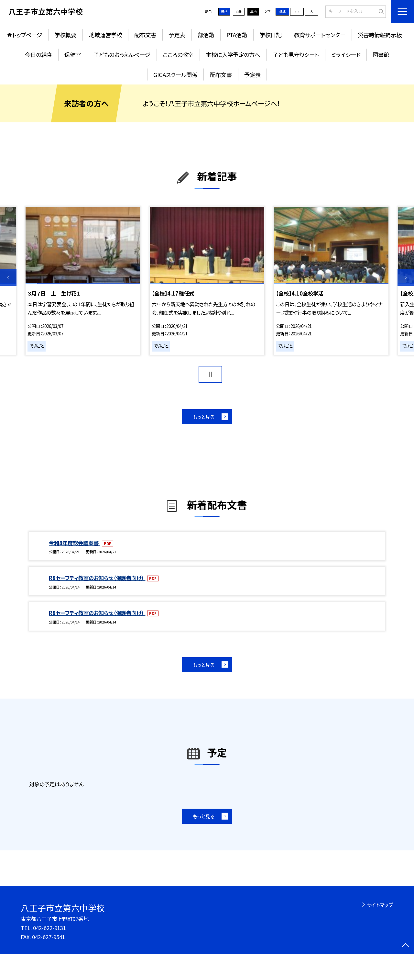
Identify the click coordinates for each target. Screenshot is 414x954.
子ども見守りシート (296, 55)
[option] (83, 281)
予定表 (177, 35)
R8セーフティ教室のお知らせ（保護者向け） (97, 578)
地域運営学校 (105, 35)
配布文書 (145, 35)
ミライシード (345, 55)
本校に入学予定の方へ (233, 55)
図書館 (381, 55)
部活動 (206, 35)
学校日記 (270, 35)
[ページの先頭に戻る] (406, 945)
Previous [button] (8, 277)
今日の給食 (38, 55)
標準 (282, 11)
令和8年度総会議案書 (74, 543)
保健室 (72, 55)
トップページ (27, 35)
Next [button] (406, 277)
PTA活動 (236, 35)
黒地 (253, 11)
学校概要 (65, 35)
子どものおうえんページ (121, 55)
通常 (224, 11)
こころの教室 (178, 55)
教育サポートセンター (319, 35)
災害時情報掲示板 (380, 35)
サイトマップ (379, 905)
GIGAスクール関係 (175, 75)
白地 (238, 11)
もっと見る (203, 416)
